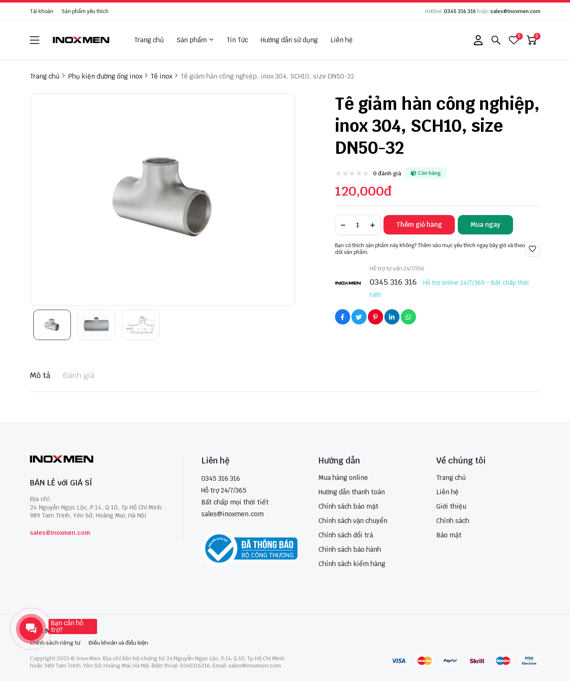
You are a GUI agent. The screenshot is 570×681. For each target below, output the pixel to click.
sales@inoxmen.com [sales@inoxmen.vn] (232, 514)
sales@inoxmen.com (515, 11)
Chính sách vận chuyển (353, 521)
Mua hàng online (343, 478)
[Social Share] (342, 316)
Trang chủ (149, 40)
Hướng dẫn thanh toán (352, 492)
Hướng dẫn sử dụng (289, 40)
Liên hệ (341, 40)
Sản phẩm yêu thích (85, 11)
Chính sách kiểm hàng (352, 564)
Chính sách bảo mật (348, 506)
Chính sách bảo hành (350, 549)
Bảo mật (449, 535)
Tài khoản (41, 11)
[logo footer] (97, 459)
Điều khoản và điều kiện (118, 642)
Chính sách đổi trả (346, 535)
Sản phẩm (195, 40)
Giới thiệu (451, 506)
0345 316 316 (460, 11)
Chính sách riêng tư (55, 642)
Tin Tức (237, 40)
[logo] (81, 40)
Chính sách (452, 521)
